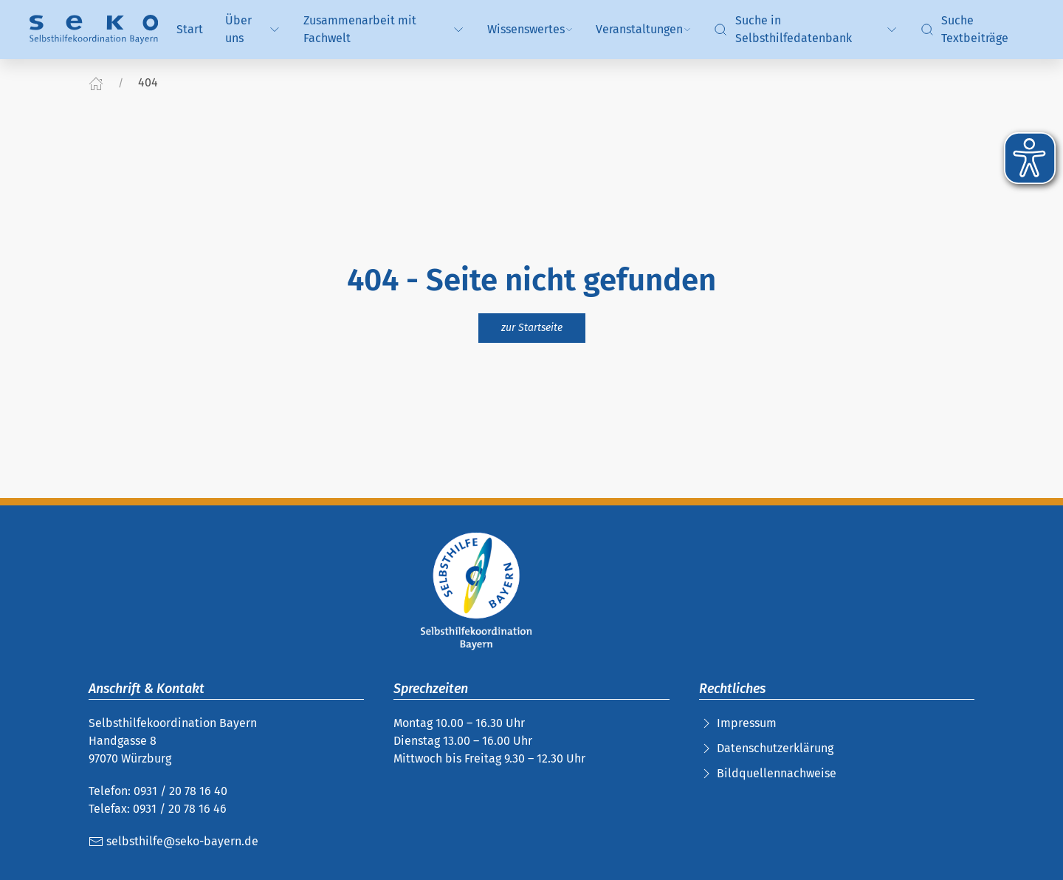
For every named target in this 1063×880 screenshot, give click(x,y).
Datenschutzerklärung (775, 748)
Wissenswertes (530, 29)
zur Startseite (532, 327)
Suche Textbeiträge (964, 29)
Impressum (747, 723)
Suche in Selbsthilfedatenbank (806, 29)
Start (189, 29)
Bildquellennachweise (776, 773)
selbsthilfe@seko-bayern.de (173, 841)
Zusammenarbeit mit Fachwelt (384, 29)
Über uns (253, 29)
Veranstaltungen (644, 29)
